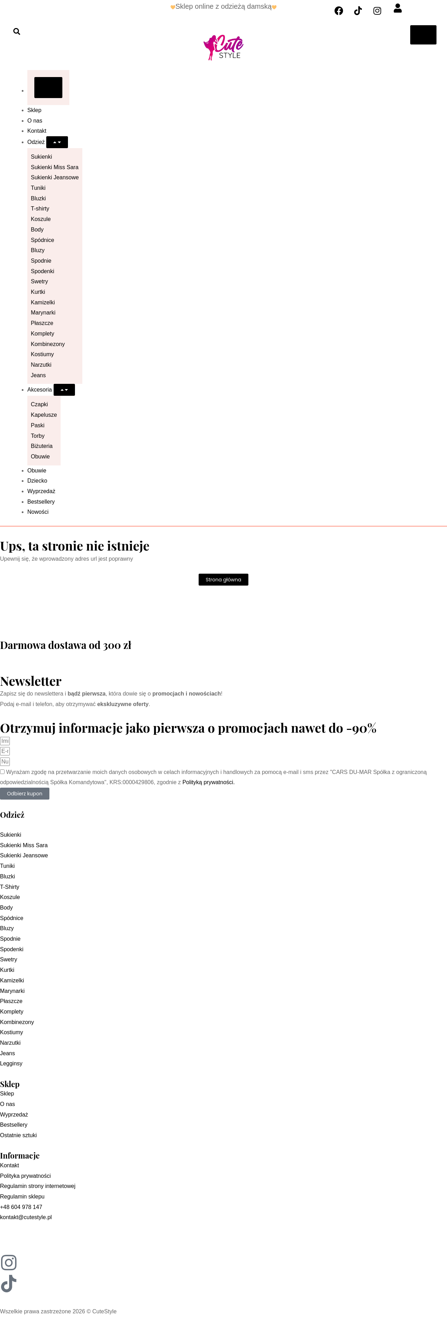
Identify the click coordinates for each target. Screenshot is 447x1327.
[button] (17, 31)
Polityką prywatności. (209, 782)
